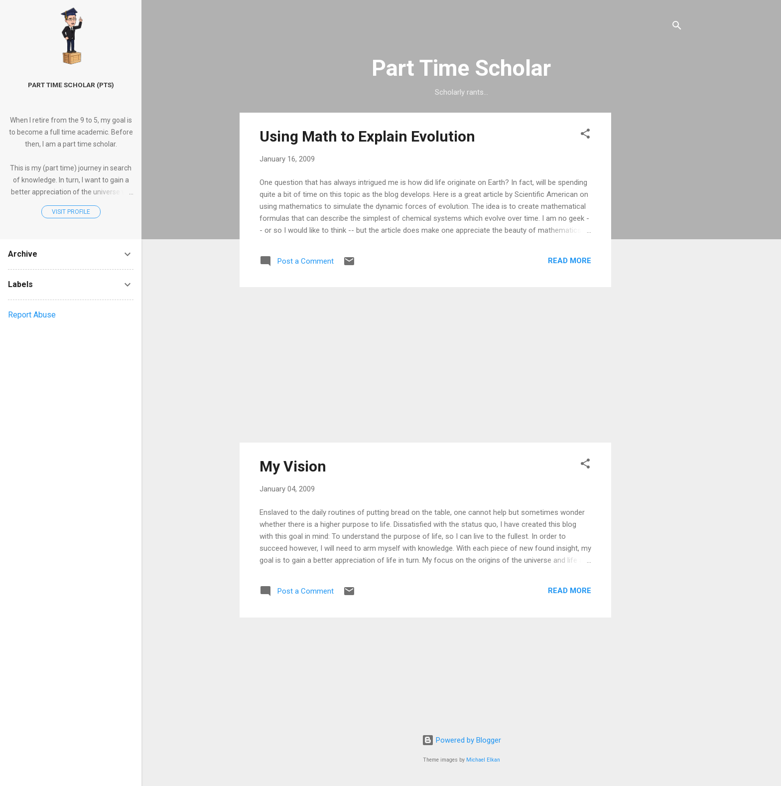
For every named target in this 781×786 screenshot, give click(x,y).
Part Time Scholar (461, 68)
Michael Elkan (483, 760)
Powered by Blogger (461, 740)
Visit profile (71, 211)
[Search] (677, 27)
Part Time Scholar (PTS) (71, 85)
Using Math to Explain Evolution (367, 136)
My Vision (293, 466)
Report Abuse (32, 314)
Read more (569, 260)
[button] (585, 135)
